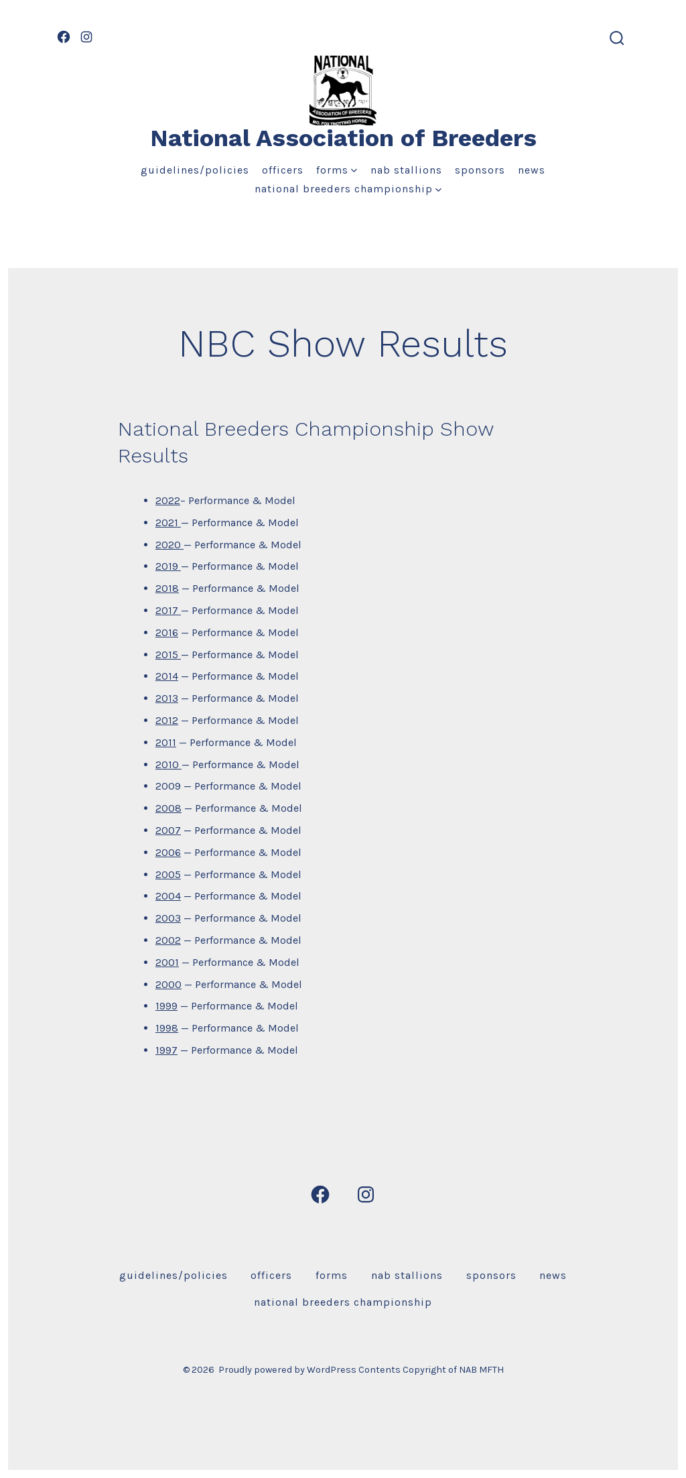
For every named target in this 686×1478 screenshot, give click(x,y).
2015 (168, 654)
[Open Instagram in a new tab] (86, 37)
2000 (168, 984)
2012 (166, 720)
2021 (168, 522)
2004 (168, 895)
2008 (168, 808)
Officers (282, 170)
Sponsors (480, 170)
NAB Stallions (406, 170)
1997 (166, 1050)
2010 (168, 764)
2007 (168, 830)
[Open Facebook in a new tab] (64, 37)
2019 (168, 566)
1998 (166, 1028)
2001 (167, 962)
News (531, 170)
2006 (168, 852)
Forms (336, 170)
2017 (168, 610)
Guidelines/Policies (195, 170)
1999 (166, 1005)
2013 (166, 698)
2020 (169, 544)
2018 (167, 588)
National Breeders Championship (348, 188)
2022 (167, 500)
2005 (168, 874)
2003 (168, 918)
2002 (168, 940)
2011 (165, 742)
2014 (166, 676)
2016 (166, 632)
